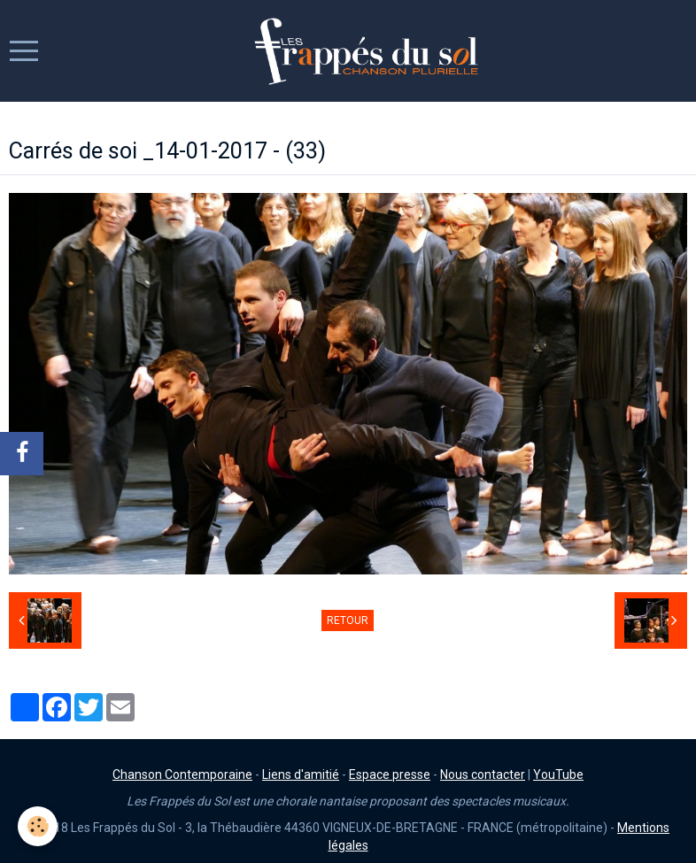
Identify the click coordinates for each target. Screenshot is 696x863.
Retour (347, 620)
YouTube (558, 774)
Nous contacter (482, 774)
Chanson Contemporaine (182, 774)
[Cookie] (38, 826)
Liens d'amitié (300, 774)
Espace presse (389, 774)
